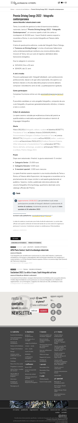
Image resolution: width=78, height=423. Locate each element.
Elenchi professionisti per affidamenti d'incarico (46, 346)
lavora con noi (55, 410)
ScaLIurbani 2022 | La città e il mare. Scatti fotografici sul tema (33, 272)
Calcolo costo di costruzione (59, 368)
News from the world (16, 364)
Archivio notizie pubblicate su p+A (15, 354)
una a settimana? (39, 305)
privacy (64, 410)
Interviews (13, 379)
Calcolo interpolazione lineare (60, 372)
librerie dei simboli (30, 374)
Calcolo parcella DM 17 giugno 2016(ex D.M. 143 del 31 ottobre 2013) (60, 348)
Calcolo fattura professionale (58, 335)
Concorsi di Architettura (13, 342)
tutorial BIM (57, 375)
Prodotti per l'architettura (14, 382)
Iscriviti (43, 310)
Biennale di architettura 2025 (59, 382)
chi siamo (16, 410)
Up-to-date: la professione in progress (14, 375)
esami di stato (29, 351)
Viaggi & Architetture (16, 349)
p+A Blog (13, 358)
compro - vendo (29, 346)
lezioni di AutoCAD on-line (30, 370)
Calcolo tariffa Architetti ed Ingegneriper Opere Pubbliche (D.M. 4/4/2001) (60, 362)
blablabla (28, 354)
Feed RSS (42, 373)
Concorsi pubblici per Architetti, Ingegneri (46, 335)
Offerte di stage (44, 354)
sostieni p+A (44, 410)
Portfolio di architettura (43, 360)
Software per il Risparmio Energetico (31, 381)
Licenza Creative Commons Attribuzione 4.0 (57, 418)
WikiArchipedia (44, 379)
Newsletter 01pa (45, 370)
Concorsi (13, 247)
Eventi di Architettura (16, 335)
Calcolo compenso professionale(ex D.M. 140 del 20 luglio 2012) (60, 355)
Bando (18, 193)
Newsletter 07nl (44, 367)
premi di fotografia (34, 243)
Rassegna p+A (14, 386)
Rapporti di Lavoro (45, 357)
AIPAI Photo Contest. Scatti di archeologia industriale (29, 250)
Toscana (25, 269)
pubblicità (24, 410)
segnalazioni (34, 410)
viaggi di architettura (31, 343)
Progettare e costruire (16, 366)
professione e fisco (30, 361)
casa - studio (28, 349)
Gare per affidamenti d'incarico (46, 351)
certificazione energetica (29, 357)
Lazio (24, 247)
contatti (64, 412)
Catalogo (13, 361)
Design (12, 351)
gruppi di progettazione (29, 335)
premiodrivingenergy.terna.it (41, 216)
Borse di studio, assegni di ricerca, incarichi (45, 340)
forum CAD (28, 367)
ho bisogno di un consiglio (30, 339)
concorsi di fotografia (18, 243)
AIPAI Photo (30, 247)
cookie (57, 412)
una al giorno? (41, 299)
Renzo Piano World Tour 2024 (60, 386)
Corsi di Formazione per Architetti (16, 338)
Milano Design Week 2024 (60, 390)
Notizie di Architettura (16, 346)
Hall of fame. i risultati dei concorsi (16, 370)
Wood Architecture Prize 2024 (59, 394)
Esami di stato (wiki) (45, 382)
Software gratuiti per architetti (31, 377)
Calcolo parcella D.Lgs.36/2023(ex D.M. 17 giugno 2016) (59, 341)
